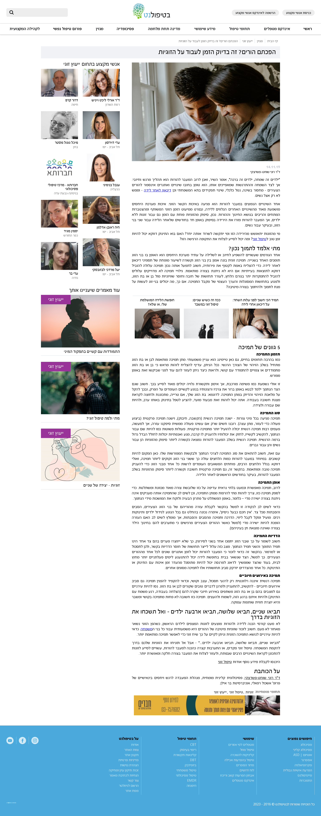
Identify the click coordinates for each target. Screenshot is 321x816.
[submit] (11, 12)
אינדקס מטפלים (277, 28)
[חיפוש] (39, 12)
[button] (276, 30)
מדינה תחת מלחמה (164, 28)
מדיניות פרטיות (128, 760)
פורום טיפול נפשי (67, 28)
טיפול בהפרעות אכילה (239, 760)
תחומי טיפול (239, 28)
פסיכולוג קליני (302, 750)
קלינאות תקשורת (184, 755)
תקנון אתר (131, 755)
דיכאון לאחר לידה (157, 190)
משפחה (146, 628)
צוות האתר (131, 750)
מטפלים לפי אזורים (241, 744)
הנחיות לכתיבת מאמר (124, 775)
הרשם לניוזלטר (129, 785)
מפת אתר (132, 791)
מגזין (99, 28)
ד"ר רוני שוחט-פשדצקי (262, 677)
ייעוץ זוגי (220, 692)
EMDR (191, 780)
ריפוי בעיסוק (188, 750)
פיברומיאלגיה (303, 765)
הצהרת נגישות (129, 765)
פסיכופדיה (125, 28)
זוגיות (249, 692)
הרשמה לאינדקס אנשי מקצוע (255, 13)
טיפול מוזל (247, 750)
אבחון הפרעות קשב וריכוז (237, 775)
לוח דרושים (247, 770)
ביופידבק (190, 765)
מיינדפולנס (304, 775)
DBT (193, 760)
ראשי (307, 28)
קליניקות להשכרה (242, 755)
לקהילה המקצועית (25, 28)
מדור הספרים (245, 765)
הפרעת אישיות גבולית (297, 770)
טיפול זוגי (259, 238)
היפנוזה (191, 785)
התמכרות (305, 780)
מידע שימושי (204, 28)
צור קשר (133, 780)
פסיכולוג (306, 744)
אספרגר (306, 760)
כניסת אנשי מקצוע (298, 13)
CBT (193, 744)
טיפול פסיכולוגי (186, 775)
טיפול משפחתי (186, 770)
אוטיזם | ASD (302, 755)
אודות (135, 744)
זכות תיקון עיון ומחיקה (124, 770)
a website (19, 804)
